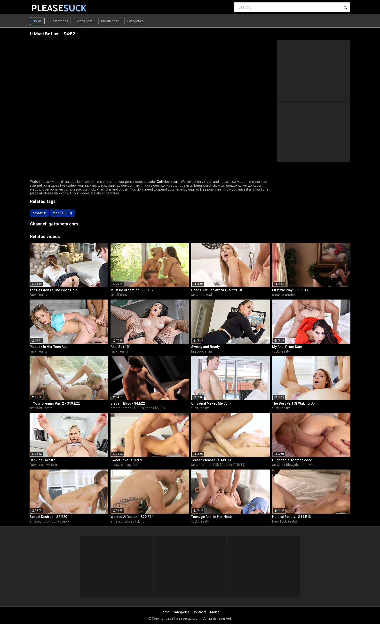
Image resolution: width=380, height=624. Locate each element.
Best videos (59, 21)
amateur (39, 213)
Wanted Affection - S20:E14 (132, 517)
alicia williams (48, 465)
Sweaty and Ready (205, 347)
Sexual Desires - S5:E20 (48, 517)
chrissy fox (129, 465)
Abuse (215, 612)
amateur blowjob (285, 465)
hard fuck (279, 521)
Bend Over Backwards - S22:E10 (216, 290)
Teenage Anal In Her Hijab (211, 517)
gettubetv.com (63, 223)
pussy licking (134, 521)
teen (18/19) (62, 213)
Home (37, 21)
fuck (33, 295)
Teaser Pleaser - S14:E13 (211, 460)
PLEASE (44, 8)
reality (42, 295)
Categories (135, 21)
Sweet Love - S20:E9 (126, 460)
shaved (125, 295)
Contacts (199, 612)
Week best (85, 21)
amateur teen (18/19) (127, 408)
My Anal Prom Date (287, 347)
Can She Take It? (42, 460)
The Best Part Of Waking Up (293, 403)
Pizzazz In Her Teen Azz (49, 347)
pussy (115, 465)
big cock (197, 351)
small (115, 295)
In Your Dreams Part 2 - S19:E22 (55, 403)
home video (308, 465)
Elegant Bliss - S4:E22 (128, 403)
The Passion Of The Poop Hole (54, 290)
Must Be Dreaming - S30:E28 (133, 290)
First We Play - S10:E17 (290, 290)
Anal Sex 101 (121, 347)
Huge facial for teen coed (292, 460)
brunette (288, 295)
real (209, 295)
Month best (110, 21)
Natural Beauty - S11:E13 (291, 517)
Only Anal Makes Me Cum (211, 403)
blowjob (63, 521)
